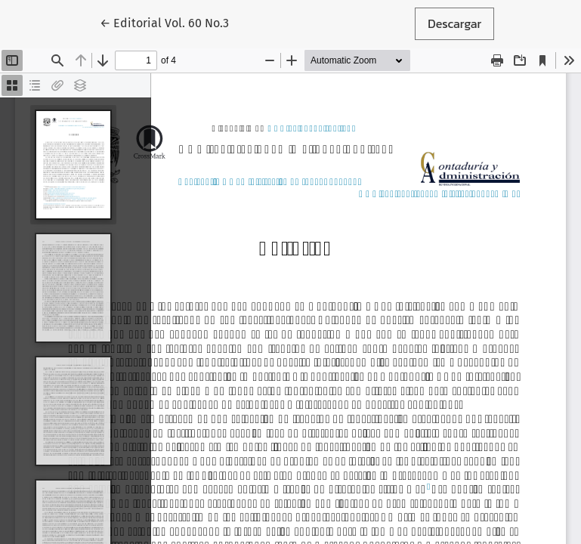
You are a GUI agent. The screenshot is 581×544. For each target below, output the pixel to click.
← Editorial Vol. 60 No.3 (171, 23)
